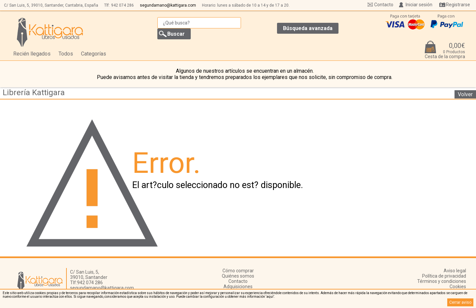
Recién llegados (32, 54)
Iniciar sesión (419, 4)
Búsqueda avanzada (308, 28)
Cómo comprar (238, 270)
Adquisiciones (238, 286)
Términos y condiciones (441, 281)
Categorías (93, 54)
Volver (465, 94)
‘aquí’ (270, 296)
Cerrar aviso (460, 302)
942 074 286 (122, 5)
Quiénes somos (238, 276)
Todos (66, 54)
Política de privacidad (444, 276)
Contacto (383, 4)
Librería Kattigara (34, 92)
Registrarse (458, 4)
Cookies (458, 286)
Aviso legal (455, 270)
